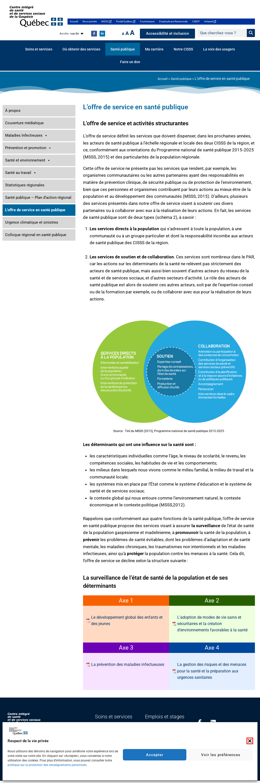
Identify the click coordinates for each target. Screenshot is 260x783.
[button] (249, 740)
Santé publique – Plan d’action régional (38, 197)
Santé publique (122, 49)
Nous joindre (90, 21)
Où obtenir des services (81, 49)
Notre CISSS (183, 49)
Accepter (154, 755)
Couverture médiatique (24, 123)
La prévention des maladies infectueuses (127, 664)
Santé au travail (21, 173)
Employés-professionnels (173, 21)
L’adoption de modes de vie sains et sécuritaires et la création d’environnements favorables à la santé (212, 624)
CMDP (196, 21)
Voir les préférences (220, 755)
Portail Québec (125, 21)
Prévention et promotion (28, 148)
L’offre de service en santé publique (35, 210)
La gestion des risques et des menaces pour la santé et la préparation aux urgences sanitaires (211, 671)
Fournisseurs (147, 21)
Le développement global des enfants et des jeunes (126, 620)
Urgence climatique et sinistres (31, 222)
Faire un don (130, 62)
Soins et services (38, 49)
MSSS (106, 21)
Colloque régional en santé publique (35, 235)
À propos (13, 110)
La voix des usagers (219, 49)
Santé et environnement (28, 160)
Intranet (210, 21)
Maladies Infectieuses (26, 135)
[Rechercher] (251, 33)
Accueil (74, 21)
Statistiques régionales (24, 185)
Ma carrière (154, 49)
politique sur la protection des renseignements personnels (47, 765)
